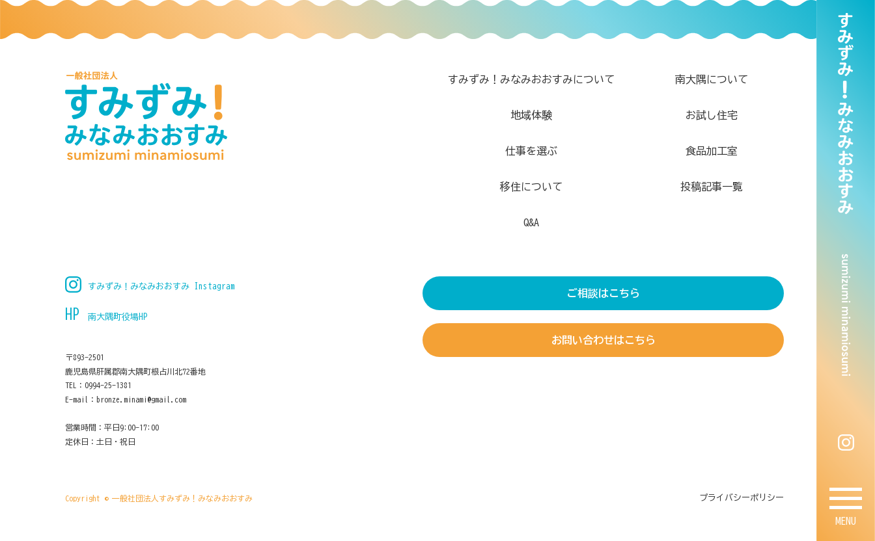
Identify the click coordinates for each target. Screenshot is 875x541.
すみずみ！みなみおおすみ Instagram (161, 286)
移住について (531, 186)
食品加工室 (712, 151)
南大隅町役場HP (118, 317)
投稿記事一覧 (711, 186)
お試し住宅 (712, 115)
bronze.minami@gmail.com (141, 399)
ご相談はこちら (603, 293)
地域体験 (531, 115)
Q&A (531, 222)
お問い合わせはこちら (603, 340)
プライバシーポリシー (741, 498)
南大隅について (711, 79)
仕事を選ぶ (531, 151)
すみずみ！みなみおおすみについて (531, 79)
